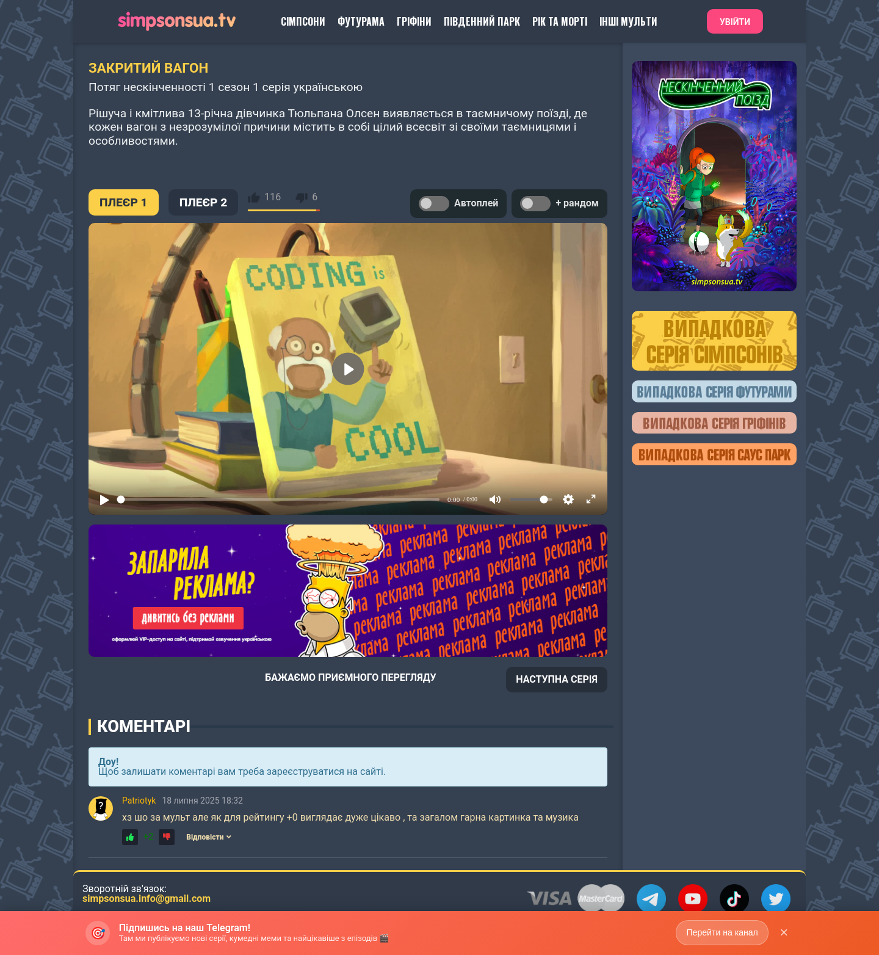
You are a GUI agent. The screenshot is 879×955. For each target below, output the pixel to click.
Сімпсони (303, 21)
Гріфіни (414, 21)
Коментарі (143, 726)
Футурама (361, 21)
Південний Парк (482, 21)
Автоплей (458, 203)
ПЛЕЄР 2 (203, 202)
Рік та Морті (559, 21)
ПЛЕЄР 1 (123, 202)
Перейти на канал (722, 932)
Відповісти (208, 837)
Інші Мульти (628, 21)
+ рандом (559, 203)
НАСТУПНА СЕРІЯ (557, 679)
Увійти (735, 22)
